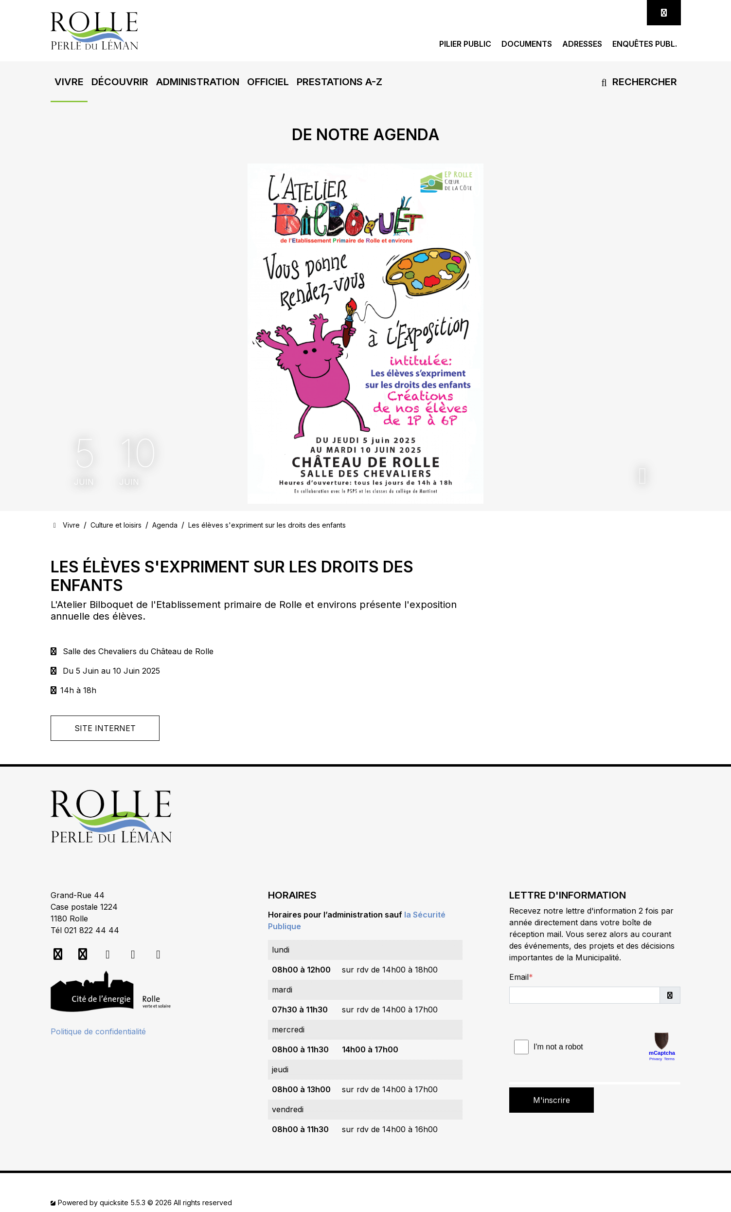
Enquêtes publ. (644, 44)
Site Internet (105, 728)
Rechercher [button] (637, 82)
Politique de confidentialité (98, 1031)
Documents (526, 44)
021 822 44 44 (91, 930)
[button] (69, 81)
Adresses (582, 44)
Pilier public (465, 44)
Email (519, 977)
